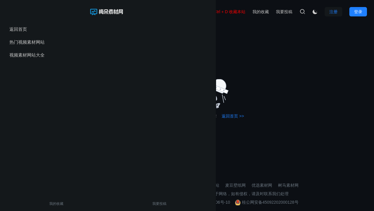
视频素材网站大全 (27, 54)
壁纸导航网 (165, 185)
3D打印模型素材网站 (200, 185)
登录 (358, 11)
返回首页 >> (233, 116)
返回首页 (18, 29)
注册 (333, 11)
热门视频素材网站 (27, 42)
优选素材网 (262, 185)
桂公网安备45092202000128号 (267, 202)
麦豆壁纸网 (235, 185)
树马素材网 (288, 185)
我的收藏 (17, 204)
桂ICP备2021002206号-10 (206, 202)
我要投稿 (42, 204)
